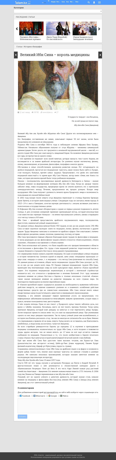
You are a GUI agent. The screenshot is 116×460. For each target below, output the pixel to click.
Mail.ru (65, 396)
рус (29, 3)
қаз (29, 1)
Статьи (19, 46)
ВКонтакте (40, 396)
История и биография (33, 46)
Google (54, 396)
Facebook (26, 396)
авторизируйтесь (51, 392)
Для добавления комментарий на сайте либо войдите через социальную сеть (58, 392)
